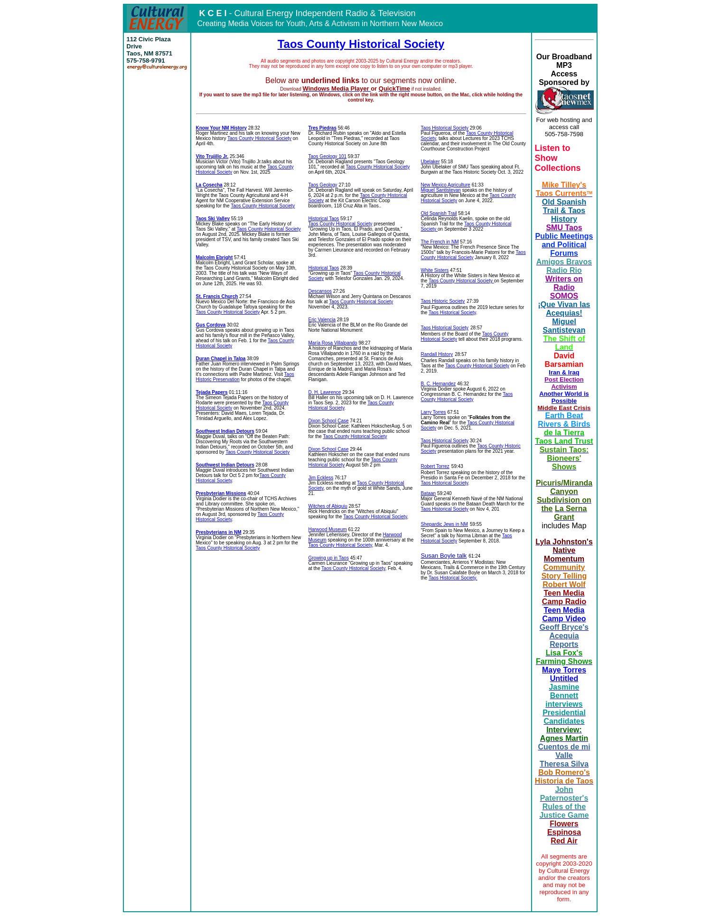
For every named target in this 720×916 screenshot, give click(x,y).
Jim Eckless (320, 477)
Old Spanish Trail (439, 213)
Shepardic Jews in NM (444, 524)
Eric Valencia (322, 319)
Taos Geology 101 (327, 156)
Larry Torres (433, 412)
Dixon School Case (328, 420)
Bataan (428, 493)
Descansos (319, 291)
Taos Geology (322, 184)
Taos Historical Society (444, 128)
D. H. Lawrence (324, 392)
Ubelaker (430, 161)
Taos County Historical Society (361, 43)
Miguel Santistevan (441, 190)
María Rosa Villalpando (332, 343)
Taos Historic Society (443, 301)
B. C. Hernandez (438, 383)
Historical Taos (323, 218)
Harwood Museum (327, 529)
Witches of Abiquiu (327, 506)
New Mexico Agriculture (445, 184)
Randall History (437, 354)
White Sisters (435, 270)
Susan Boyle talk (444, 555)
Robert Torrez (435, 466)
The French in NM (439, 241)
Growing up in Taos (328, 558)
